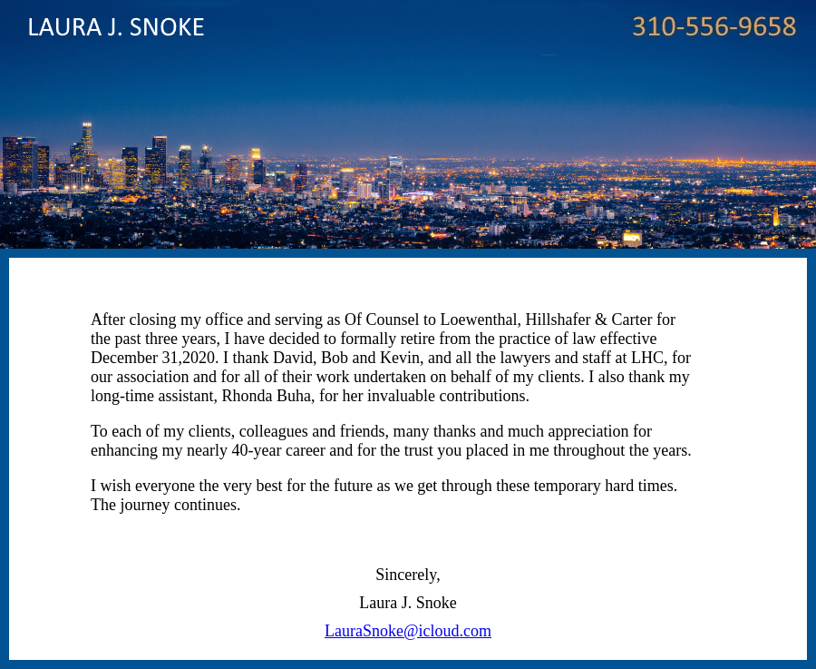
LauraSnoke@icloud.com (408, 631)
